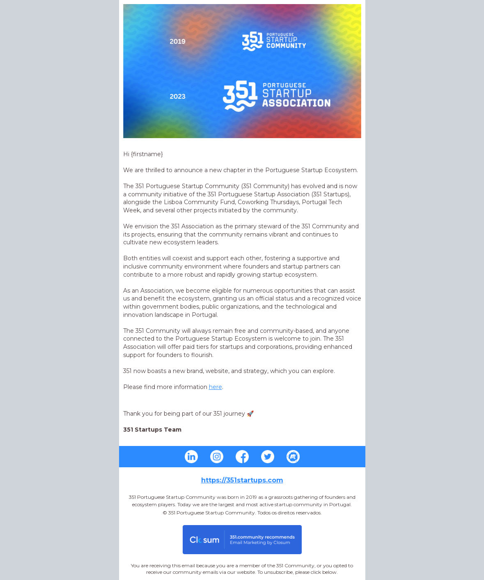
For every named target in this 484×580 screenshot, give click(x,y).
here (215, 387)
